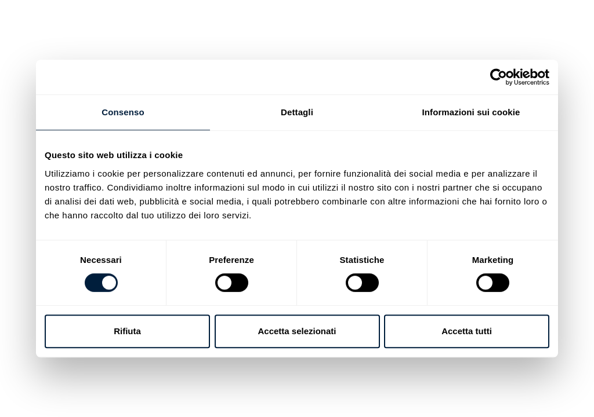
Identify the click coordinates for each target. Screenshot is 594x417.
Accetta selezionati (297, 331)
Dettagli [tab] (297, 112)
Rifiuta (127, 331)
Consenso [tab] (123, 112)
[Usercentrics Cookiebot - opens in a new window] (498, 77)
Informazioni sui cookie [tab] (471, 112)
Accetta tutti (466, 331)
